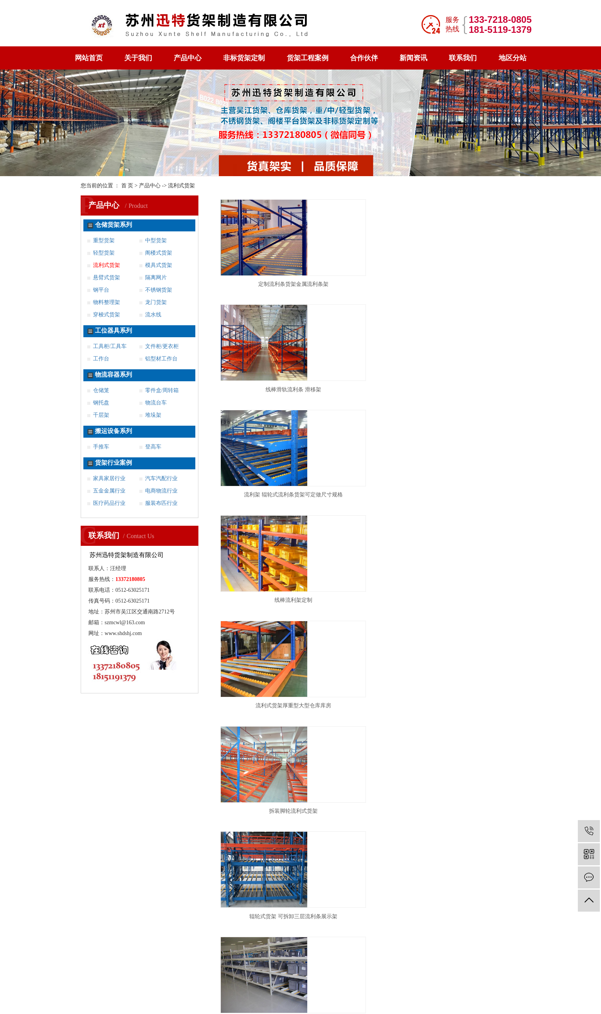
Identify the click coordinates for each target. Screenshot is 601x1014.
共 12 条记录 (324, 630)
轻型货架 (104, 253)
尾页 (391, 630)
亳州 (476, 961)
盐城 (299, 926)
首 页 (127, 186)
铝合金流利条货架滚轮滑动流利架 (264, 600)
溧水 (427, 926)
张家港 (139, 961)
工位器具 (130, 791)
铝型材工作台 (161, 359)
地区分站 (513, 58)
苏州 (251, 926)
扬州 (315, 926)
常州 (134, 926)
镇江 (331, 926)
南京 (203, 926)
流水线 (153, 315)
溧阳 (363, 926)
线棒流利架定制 (264, 389)
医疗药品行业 (109, 503)
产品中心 (187, 58)
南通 (219, 926)
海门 (443, 926)
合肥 (428, 961)
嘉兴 (317, 961)
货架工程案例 (307, 58)
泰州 (267, 926)
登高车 (153, 447)
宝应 (205, 961)
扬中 (269, 961)
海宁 (396, 961)
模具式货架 (158, 265)
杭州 (301, 961)
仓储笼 (101, 390)
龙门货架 (156, 302)
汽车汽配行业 (161, 478)
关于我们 (138, 58)
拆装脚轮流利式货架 (473, 389)
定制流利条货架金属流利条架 (264, 284)
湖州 (333, 961)
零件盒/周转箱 (162, 390)
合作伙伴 (364, 58)
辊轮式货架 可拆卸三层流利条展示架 (264, 495)
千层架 (101, 415)
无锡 (188, 926)
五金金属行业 (109, 491)
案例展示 (130, 830)
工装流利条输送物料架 (473, 495)
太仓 (522, 926)
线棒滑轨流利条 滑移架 (368, 284)
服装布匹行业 (161, 503)
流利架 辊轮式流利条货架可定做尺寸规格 (472, 284)
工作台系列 (182, 791)
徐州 (283, 926)
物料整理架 (106, 302)
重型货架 (104, 240)
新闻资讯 (413, 58)
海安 (459, 926)
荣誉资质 (179, 830)
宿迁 (235, 926)
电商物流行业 (161, 491)
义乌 (365, 961)
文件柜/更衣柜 (162, 346)
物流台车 (156, 403)
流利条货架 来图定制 (369, 600)
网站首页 (89, 58)
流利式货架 (106, 265)
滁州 (460, 961)
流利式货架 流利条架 (369, 495)
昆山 (506, 926)
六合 (411, 926)
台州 (349, 961)
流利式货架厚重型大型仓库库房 (368, 389)
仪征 (237, 961)
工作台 (101, 359)
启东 (474, 926)
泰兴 (173, 961)
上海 (285, 961)
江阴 (379, 926)
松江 (118, 926)
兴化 (189, 961)
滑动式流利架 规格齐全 (473, 600)
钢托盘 (101, 403)
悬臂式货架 (106, 277)
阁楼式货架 (158, 253)
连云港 (169, 926)
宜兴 (395, 926)
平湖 (413, 961)
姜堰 (157, 961)
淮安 (150, 926)
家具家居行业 (109, 478)
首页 (355, 630)
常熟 (491, 926)
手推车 (101, 447)
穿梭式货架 (106, 315)
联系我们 (463, 58)
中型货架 (156, 240)
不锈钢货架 (158, 290)
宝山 (102, 926)
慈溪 (381, 961)
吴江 (120, 961)
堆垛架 (153, 415)
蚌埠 (444, 961)
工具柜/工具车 (110, 346)
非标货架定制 (244, 58)
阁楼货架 (80, 817)
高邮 (221, 961)
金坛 (347, 926)
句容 (253, 961)
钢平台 (101, 290)
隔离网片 (156, 277)
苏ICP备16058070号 (373, 996)
